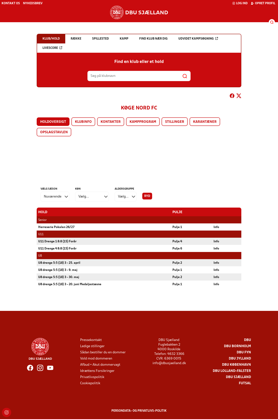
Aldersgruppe (124, 189)
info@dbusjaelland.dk (169, 363)
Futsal (245, 383)
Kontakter (111, 122)
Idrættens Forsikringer (97, 370)
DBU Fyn (244, 352)
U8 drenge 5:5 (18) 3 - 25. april (59, 262)
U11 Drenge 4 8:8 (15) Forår (57, 248)
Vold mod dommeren (96, 358)
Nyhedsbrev (32, 3)
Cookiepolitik (90, 383)
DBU (247, 340)
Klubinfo (83, 122)
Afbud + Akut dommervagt (100, 364)
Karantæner (205, 122)
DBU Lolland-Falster (232, 370)
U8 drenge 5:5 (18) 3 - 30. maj (58, 277)
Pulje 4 (177, 241)
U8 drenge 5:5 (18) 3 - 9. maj (57, 270)
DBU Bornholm (237, 346)
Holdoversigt (53, 122)
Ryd (147, 196)
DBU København (236, 364)
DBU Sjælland (238, 377)
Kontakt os (11, 3)
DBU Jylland (240, 358)
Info (216, 227)
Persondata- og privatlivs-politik (139, 410)
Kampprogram (143, 122)
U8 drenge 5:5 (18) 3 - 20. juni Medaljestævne (69, 284)
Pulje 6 (177, 248)
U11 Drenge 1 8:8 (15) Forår (57, 241)
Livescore (52, 47)
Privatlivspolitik (92, 377)
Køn (78, 189)
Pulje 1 (177, 227)
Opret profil (263, 3)
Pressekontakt (91, 340)
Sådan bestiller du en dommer (103, 352)
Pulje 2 (177, 262)
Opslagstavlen (54, 132)
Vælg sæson (49, 189)
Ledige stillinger (92, 346)
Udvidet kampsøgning (198, 38)
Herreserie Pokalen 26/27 (56, 227)
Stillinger (174, 122)
